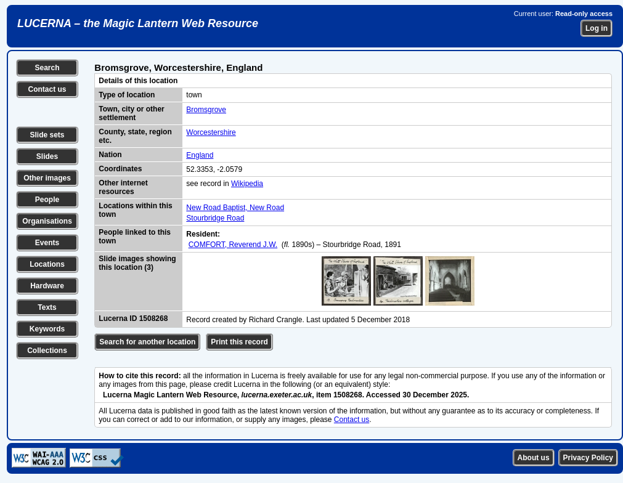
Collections (47, 350)
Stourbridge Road (215, 218)
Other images (47, 178)
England (199, 155)
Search (47, 67)
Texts (47, 307)
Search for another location (147, 342)
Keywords (47, 329)
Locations (47, 264)
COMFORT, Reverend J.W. (233, 244)
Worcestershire (210, 132)
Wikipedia (247, 183)
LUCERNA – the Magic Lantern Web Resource (137, 23)
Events (47, 242)
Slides (47, 156)
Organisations (47, 221)
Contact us (47, 89)
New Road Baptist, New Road (235, 207)
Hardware (47, 286)
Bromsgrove (206, 109)
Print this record (239, 342)
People (47, 199)
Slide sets (47, 135)
